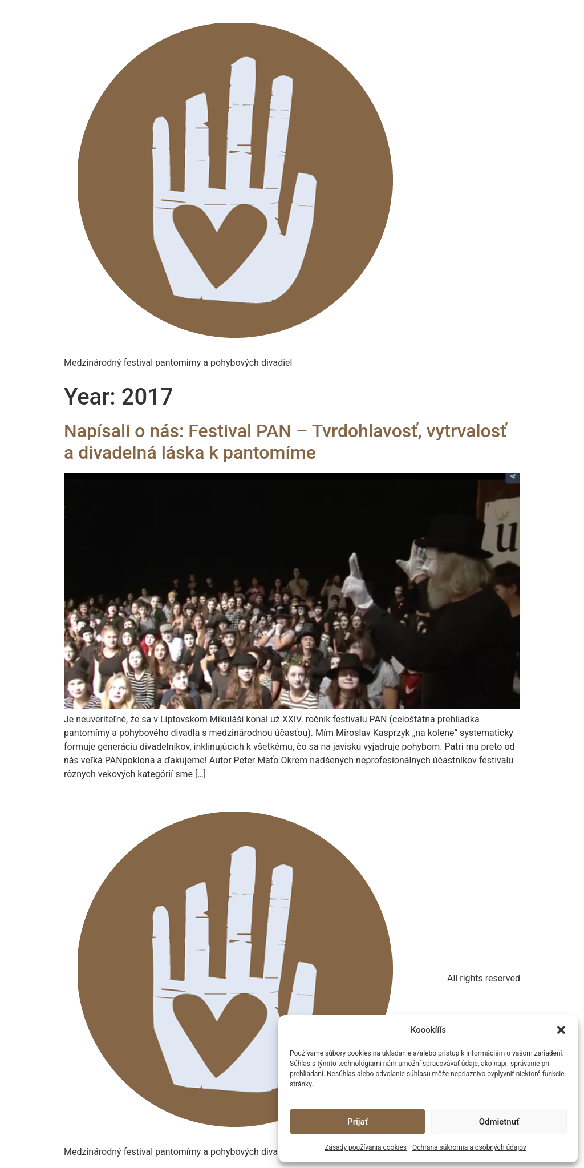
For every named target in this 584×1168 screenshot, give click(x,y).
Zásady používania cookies (366, 1147)
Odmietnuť (499, 1122)
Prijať (357, 1122)
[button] (561, 1030)
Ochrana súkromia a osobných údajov (469, 1147)
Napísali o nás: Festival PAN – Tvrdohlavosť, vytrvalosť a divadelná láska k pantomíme (285, 441)
